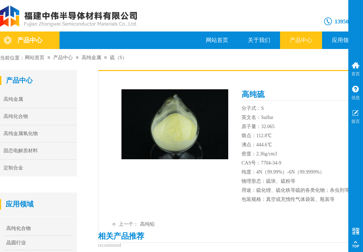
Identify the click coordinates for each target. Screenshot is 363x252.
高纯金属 (91, 57)
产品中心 (301, 40)
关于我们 (259, 40)
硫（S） (118, 57)
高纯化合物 (18, 228)
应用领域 (343, 40)
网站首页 (217, 40)
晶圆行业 (16, 242)
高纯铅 (133, 224)
